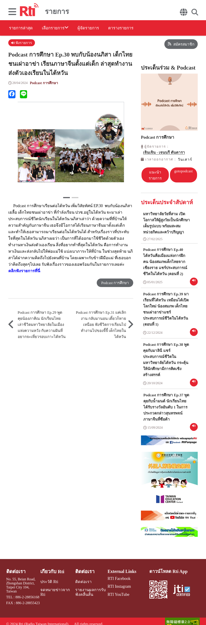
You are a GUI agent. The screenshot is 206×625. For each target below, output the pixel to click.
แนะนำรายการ (155, 175)
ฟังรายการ (22, 43)
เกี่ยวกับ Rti (52, 570)
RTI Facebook (116, 577)
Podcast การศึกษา (44, 84)
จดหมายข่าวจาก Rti (57, 587)
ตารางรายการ (135, 28)
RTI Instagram (116, 584)
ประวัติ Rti (49, 580)
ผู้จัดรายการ (98, 28)
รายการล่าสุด (22, 28)
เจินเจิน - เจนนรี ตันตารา (164, 152)
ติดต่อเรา (15, 570)
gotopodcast (183, 171)
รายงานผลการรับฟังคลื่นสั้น (88, 589)
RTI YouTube (116, 592)
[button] (66, 198)
